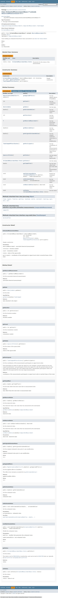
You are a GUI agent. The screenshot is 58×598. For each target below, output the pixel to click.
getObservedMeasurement (30, 120)
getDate (25, 107)
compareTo (6, 210)
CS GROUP (13, 593)
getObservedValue (28, 128)
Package (8, 1)
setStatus (26, 190)
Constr (15, 6)
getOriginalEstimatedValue (31, 133)
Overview (2, 1)
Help (33, 1)
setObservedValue (28, 184)
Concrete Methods (30, 91)
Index (29, 1)
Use (16, 1)
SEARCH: (40, 4)
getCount (25, 101)
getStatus (26, 160)
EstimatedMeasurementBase (10, 78)
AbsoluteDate (7, 107)
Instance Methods (17, 91)
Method (20, 6)
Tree (19, 1)
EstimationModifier (11, 95)
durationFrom (6, 217)
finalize (14, 199)
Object (8, 34)
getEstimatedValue (28, 109)
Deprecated (25, 1)
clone (4, 199)
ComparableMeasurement (15, 25)
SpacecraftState (14, 79)
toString (45, 199)
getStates (26, 155)
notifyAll (39, 199)
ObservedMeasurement (10, 13)
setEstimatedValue (28, 179)
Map (4, 95)
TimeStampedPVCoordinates (10, 81)
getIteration (27, 115)
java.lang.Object (5, 16)
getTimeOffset (27, 163)
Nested (7, 6)
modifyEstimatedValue (29, 173)
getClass (21, 199)
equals (9, 199)
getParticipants (28, 143)
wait (51, 199)
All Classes (3, 4)
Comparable (4, 25)
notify (33, 199)
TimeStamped (40, 25)
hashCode (27, 199)
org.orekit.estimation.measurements (16, 9)
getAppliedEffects (28, 95)
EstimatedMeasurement (7, 30)
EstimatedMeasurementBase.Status (22, 61)
